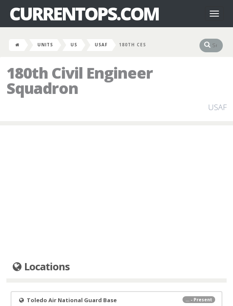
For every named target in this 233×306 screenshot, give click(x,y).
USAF (101, 45)
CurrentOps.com (84, 13)
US (73, 45)
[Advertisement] (116, 193)
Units (45, 45)
